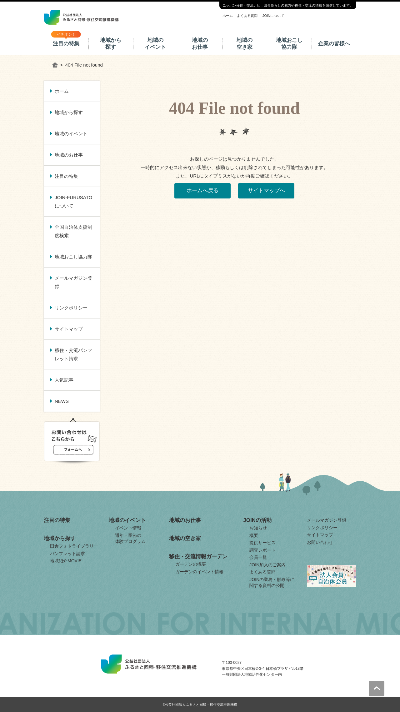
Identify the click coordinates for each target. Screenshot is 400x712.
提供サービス (262, 542)
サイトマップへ (266, 190)
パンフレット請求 (67, 553)
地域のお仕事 (200, 43)
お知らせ (258, 527)
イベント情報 (128, 527)
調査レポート (262, 550)
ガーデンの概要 (190, 564)
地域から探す (110, 43)
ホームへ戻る (202, 190)
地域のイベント (155, 43)
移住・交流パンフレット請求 (73, 354)
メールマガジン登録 (73, 282)
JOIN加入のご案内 (267, 564)
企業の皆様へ (334, 44)
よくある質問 (247, 16)
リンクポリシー (71, 307)
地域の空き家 (244, 43)
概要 (253, 535)
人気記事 (64, 380)
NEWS (62, 401)
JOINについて (273, 16)
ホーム (227, 16)
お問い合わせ (320, 542)
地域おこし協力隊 (289, 43)
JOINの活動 (257, 520)
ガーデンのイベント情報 (199, 571)
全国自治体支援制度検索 (73, 231)
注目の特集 (66, 44)
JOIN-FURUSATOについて (73, 201)
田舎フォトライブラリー (74, 546)
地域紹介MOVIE (66, 560)
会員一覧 (258, 557)
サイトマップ (69, 329)
